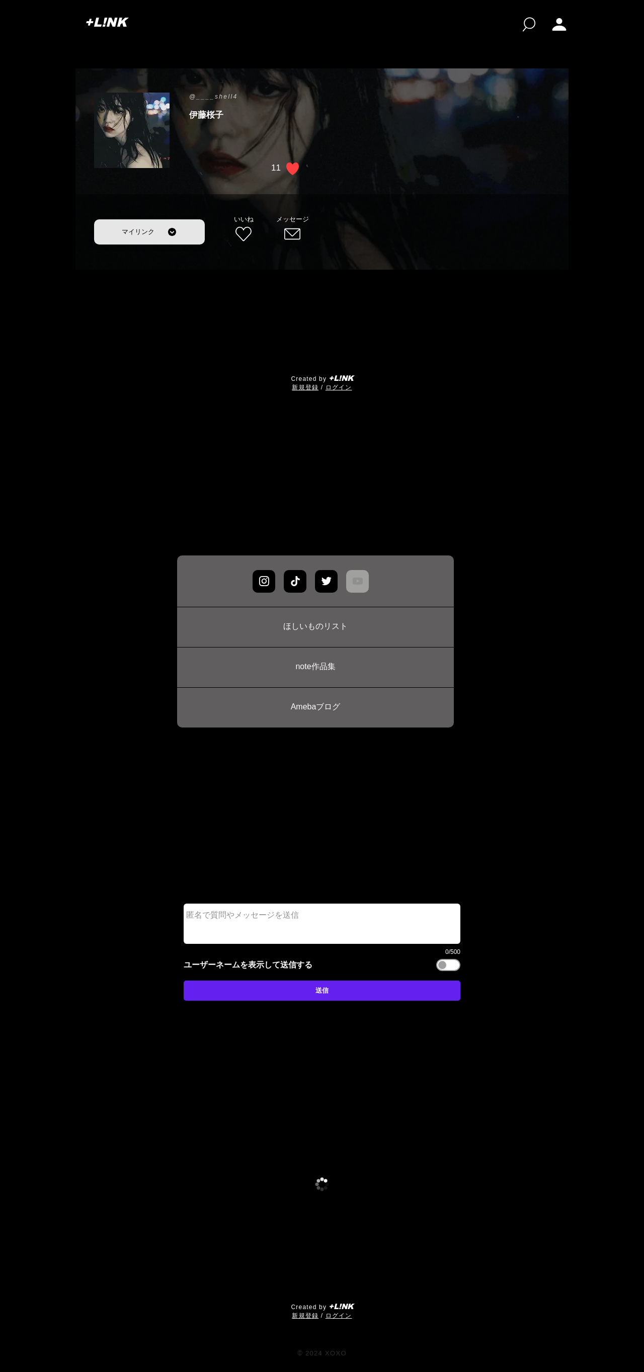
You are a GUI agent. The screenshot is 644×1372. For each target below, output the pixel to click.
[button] (559, 24)
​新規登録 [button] (305, 387)
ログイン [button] (339, 387)
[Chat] (264, 581)
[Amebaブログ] (315, 707)
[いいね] (243, 229)
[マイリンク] (149, 232)
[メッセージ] (292, 229)
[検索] (529, 24)
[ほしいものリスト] (315, 627)
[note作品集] (315, 667)
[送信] (322, 991)
